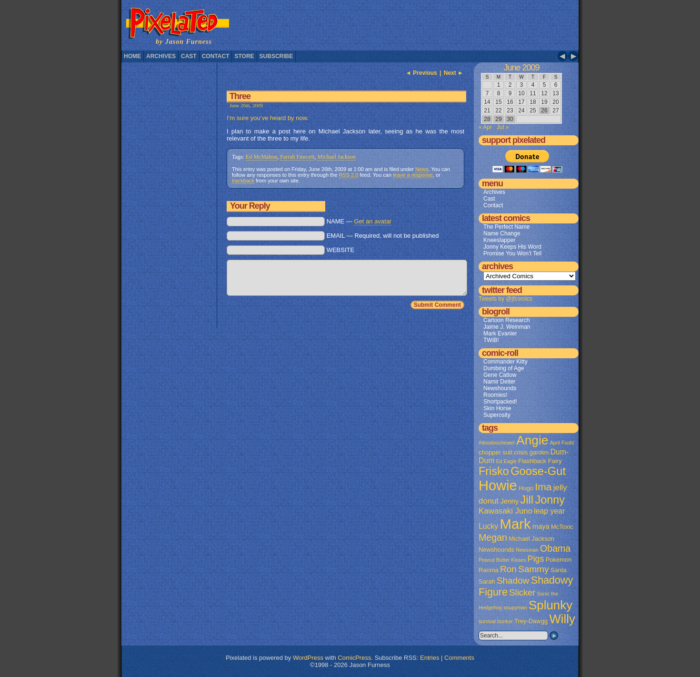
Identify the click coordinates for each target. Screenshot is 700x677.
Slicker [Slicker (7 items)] (522, 592)
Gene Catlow (499, 375)
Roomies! (495, 395)
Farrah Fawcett (297, 156)
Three (240, 96)
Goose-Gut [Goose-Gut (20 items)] (538, 471)
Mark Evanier (500, 333)
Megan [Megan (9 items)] (493, 537)
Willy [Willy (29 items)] (562, 619)
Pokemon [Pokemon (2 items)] (559, 559)
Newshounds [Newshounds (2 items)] (496, 549)
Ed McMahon (261, 156)
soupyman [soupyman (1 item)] (515, 607)
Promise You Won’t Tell (512, 253)
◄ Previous (421, 73)
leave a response (413, 175)
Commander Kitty (505, 361)
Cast (189, 56)
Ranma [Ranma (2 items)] (489, 570)
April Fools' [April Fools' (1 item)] (562, 442)
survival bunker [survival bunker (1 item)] (496, 621)
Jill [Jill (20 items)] (526, 500)
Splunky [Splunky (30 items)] (550, 605)
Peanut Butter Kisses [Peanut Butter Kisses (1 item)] (502, 560)
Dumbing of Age (503, 368)
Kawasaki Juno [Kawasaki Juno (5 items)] (505, 510)
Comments (459, 657)
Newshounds (499, 388)
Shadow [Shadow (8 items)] (513, 581)
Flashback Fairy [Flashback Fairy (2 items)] (539, 461)
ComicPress (354, 657)
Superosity (496, 415)
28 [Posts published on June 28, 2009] (487, 119)
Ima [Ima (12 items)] (543, 486)
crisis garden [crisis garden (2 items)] (531, 452)
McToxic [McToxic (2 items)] (562, 526)
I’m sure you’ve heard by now (267, 117)
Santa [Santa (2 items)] (558, 570)
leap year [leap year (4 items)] (549, 511)
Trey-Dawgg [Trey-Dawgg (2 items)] (531, 621)
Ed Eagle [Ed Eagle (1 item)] (506, 461)
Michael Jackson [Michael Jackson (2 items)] (531, 538)
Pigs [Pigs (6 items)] (536, 559)
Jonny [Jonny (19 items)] (550, 500)
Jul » (503, 127)
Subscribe (276, 56)
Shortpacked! (500, 401)
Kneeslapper (499, 240)
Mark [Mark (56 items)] (515, 524)
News (422, 169)
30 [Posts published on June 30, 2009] (510, 119)
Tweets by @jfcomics (505, 298)
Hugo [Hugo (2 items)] (526, 488)
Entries (429, 657)
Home (132, 56)
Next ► (453, 73)
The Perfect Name (506, 226)
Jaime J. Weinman (506, 326)
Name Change (501, 233)
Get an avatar (372, 221)
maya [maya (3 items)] (540, 526)
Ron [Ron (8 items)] (508, 569)
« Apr (485, 127)
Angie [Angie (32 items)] (532, 440)
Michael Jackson (336, 156)
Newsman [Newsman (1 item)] (527, 550)
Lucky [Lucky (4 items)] (488, 526)
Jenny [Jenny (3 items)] (509, 501)
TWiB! (491, 340)
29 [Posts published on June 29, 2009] (498, 119)
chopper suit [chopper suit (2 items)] (495, 452)
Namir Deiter (499, 381)
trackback (243, 180)
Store (244, 56)
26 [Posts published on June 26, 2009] (544, 110)
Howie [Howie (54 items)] (498, 485)
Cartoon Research (506, 320)
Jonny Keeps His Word (512, 246)
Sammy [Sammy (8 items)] (533, 569)
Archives (161, 56)
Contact (216, 56)
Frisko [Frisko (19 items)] (494, 471)
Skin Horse (497, 408)
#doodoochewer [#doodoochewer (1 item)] (497, 442)
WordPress (308, 657)
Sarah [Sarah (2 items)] (487, 581)
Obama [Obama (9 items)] (555, 548)
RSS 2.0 (348, 175)
